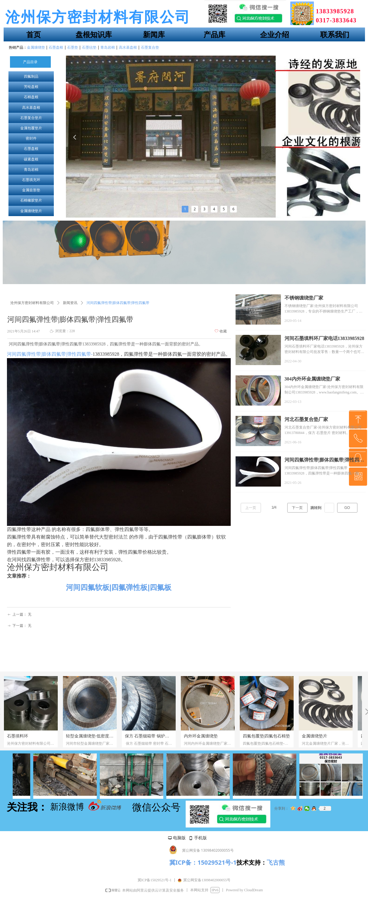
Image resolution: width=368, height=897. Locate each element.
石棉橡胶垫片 (31, 200)
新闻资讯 (70, 303)
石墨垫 (72, 47)
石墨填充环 (31, 180)
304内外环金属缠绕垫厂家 (312, 378)
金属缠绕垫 (36, 47)
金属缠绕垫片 (31, 211)
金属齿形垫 (31, 190)
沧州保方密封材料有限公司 (32, 303)
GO (347, 508)
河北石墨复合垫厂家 (306, 419)
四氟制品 (31, 76)
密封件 (31, 138)
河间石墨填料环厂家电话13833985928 (324, 338)
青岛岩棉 (31, 169)
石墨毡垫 (89, 47)
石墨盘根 (31, 149)
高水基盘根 (31, 107)
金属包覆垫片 (31, 128)
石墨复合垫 (150, 47)
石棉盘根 (31, 97)
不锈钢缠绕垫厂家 (304, 297)
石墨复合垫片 (31, 118)
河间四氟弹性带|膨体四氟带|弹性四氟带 (324, 460)
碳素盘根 (31, 159)
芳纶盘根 (31, 87)
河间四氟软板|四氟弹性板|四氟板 (118, 587)
